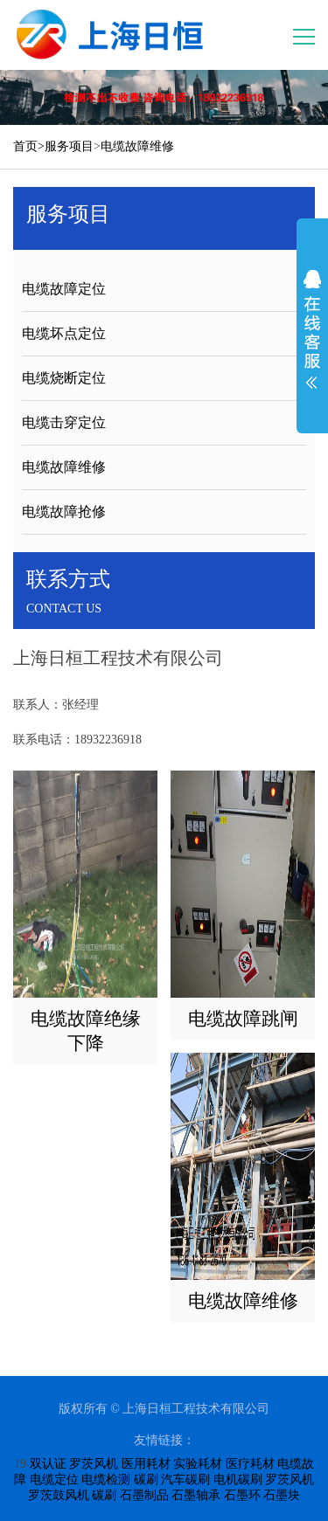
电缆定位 (54, 1479)
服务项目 (69, 146)
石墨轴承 (195, 1495)
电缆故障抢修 (64, 511)
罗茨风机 (93, 1463)
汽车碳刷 (185, 1479)
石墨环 (242, 1495)
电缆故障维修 (137, 146)
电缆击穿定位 (64, 422)
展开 (312, 329)
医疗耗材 (250, 1463)
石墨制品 (144, 1495)
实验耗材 (197, 1463)
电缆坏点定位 (64, 333)
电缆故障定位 (64, 288)
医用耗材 (146, 1463)
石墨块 (281, 1495)
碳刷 (146, 1479)
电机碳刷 (237, 1479)
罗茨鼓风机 (58, 1495)
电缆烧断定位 (64, 377)
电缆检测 (105, 1479)
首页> (29, 146)
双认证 (48, 1463)
